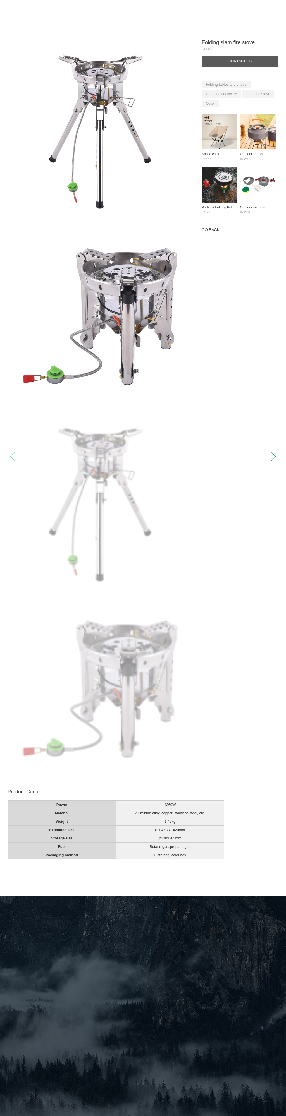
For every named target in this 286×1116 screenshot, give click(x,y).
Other (210, 103)
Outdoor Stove (258, 94)
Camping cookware (221, 94)
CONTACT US (240, 61)
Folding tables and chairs (226, 84)
